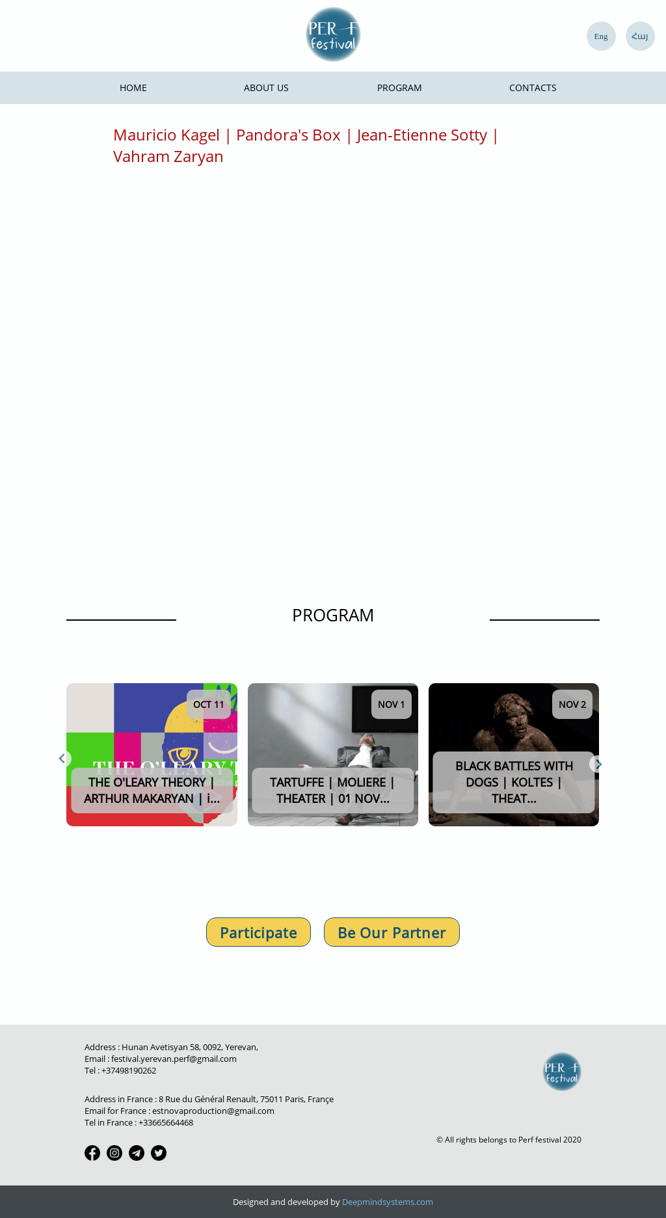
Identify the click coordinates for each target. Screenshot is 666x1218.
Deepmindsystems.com (387, 1202)
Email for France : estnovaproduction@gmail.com (179, 1110)
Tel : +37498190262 (120, 1070)
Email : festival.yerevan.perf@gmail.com (161, 1058)
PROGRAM (333, 615)
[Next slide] (598, 764)
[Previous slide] (63, 759)
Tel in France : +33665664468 (139, 1122)
